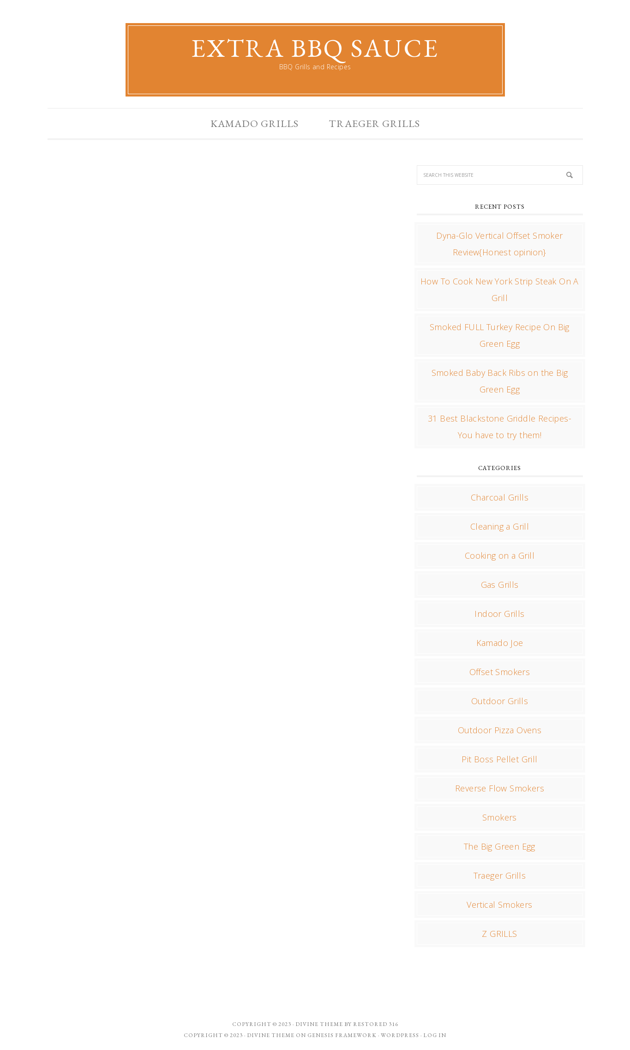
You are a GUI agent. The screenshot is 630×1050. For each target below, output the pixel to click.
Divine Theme (270, 1035)
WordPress (400, 1035)
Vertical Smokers (499, 904)
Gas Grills (500, 584)
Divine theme (319, 1024)
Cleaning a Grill (499, 526)
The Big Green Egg (499, 846)
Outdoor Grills (499, 700)
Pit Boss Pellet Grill (499, 759)
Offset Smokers (499, 671)
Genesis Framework (342, 1035)
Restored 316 (375, 1024)
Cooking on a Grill (499, 555)
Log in (434, 1035)
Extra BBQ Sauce (315, 47)
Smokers (499, 817)
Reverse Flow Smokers (499, 788)
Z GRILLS (499, 933)
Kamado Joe (499, 642)
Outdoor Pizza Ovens (500, 730)
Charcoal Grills (499, 497)
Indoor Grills (499, 613)
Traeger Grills (500, 875)
